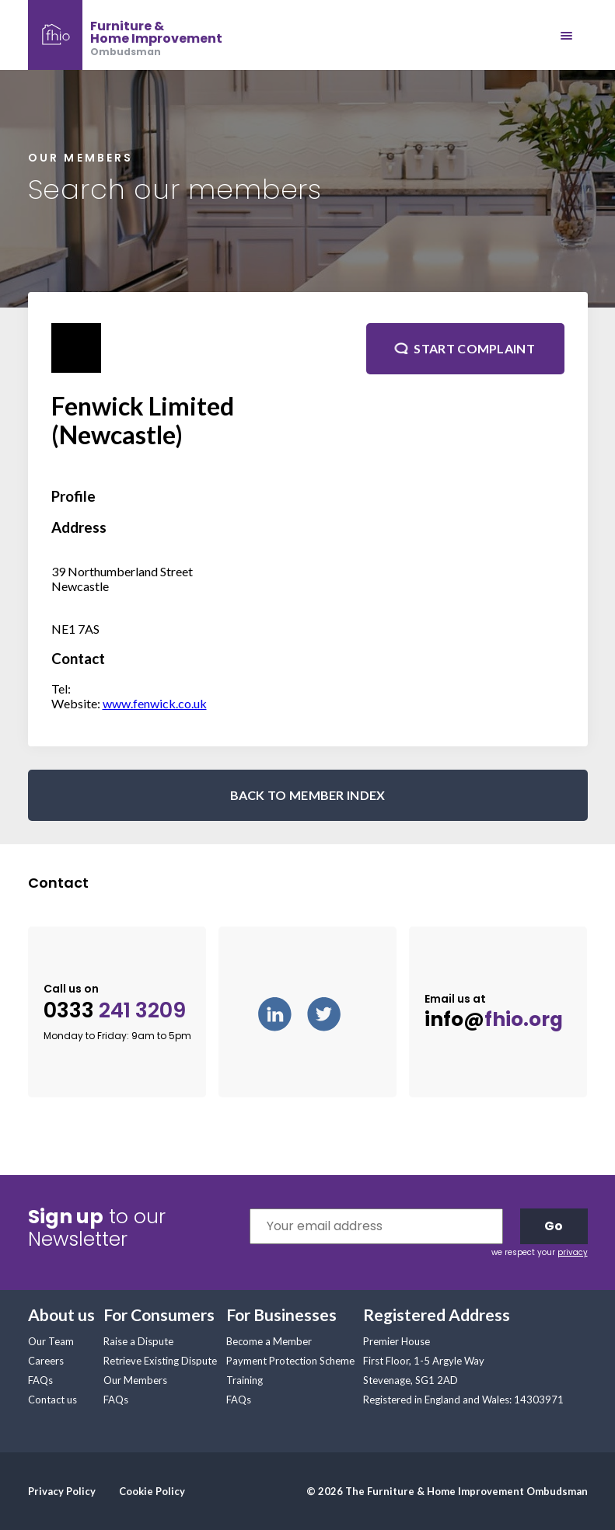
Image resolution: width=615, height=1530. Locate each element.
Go (553, 1226)
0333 (115, 1011)
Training (244, 1380)
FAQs (40, 1380)
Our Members (135, 1380)
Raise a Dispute (138, 1341)
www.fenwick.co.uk (155, 703)
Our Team (51, 1341)
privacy (572, 1252)
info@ (494, 1020)
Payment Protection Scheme (290, 1360)
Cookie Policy (152, 1491)
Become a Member (269, 1341)
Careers (46, 1360)
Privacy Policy (62, 1491)
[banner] (125, 35)
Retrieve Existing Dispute (160, 1360)
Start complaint (474, 348)
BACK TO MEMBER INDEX (308, 795)
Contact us (52, 1399)
